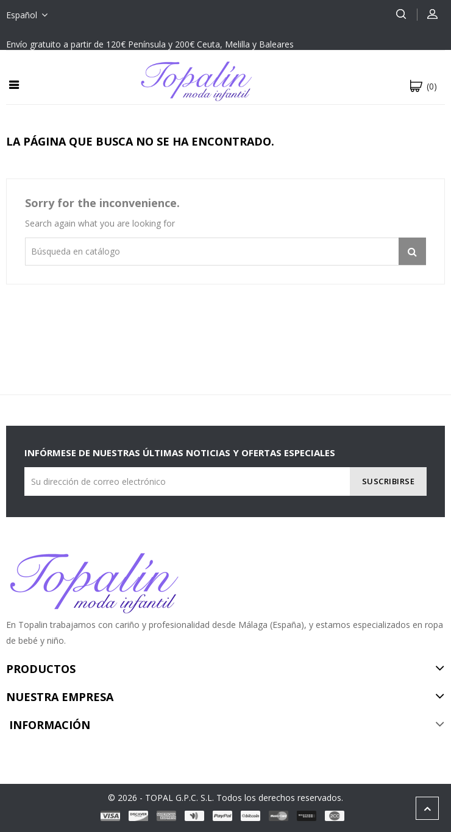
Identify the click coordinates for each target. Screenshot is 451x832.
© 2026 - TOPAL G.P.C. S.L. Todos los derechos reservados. (225, 797)
